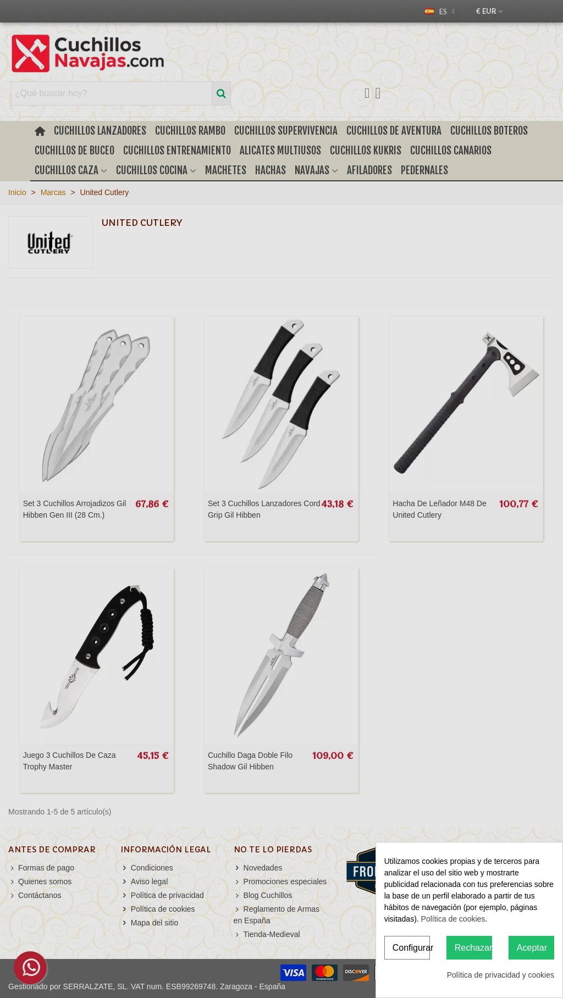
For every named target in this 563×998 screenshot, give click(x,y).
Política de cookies (453, 918)
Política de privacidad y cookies (500, 975)
